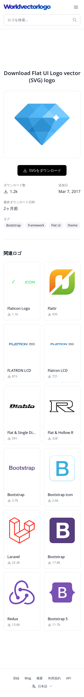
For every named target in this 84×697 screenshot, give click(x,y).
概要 (40, 678)
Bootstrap (13, 225)
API (68, 678)
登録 (16, 678)
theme (73, 225)
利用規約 (54, 678)
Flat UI (56, 225)
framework (36, 225)
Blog (28, 678)
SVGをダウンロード (42, 170)
